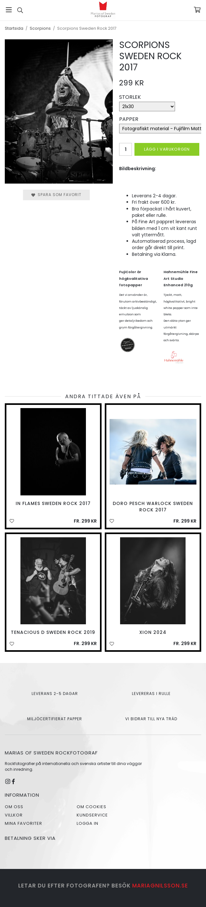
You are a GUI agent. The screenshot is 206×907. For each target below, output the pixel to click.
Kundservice (92, 815)
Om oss (14, 807)
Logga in (87, 823)
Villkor (14, 815)
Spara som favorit (56, 194)
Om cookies (91, 807)
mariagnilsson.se (160, 885)
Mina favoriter (23, 823)
